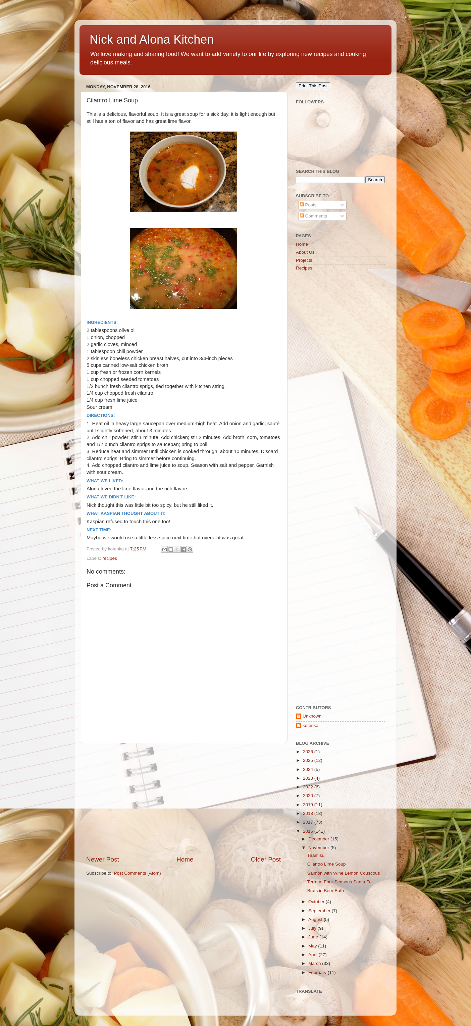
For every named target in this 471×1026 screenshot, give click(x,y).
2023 (308, 778)
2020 (308, 795)
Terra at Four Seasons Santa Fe (339, 881)
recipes (109, 558)
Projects (304, 260)
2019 (308, 804)
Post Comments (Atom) (137, 873)
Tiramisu (315, 855)
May (313, 945)
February (318, 972)
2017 (308, 822)
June (313, 936)
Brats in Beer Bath (325, 890)
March (315, 963)
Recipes (304, 268)
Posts (308, 204)
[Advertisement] (183, 799)
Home (184, 859)
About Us (305, 252)
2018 (308, 813)
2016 (308, 831)
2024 (308, 769)
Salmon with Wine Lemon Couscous (343, 873)
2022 (308, 786)
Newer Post (102, 859)
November (319, 847)
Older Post (266, 859)
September (320, 910)
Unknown (312, 716)
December (319, 838)
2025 (308, 760)
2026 (308, 751)
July (313, 928)
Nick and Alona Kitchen (152, 39)
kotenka (310, 725)
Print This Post (313, 85)
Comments (313, 215)
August (316, 919)
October (317, 901)
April (313, 954)
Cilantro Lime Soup (326, 864)
